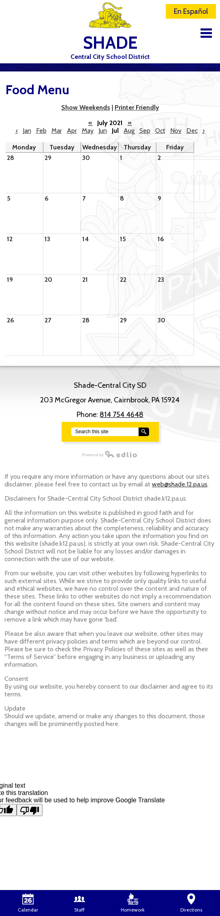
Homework (133, 903)
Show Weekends (85, 107)
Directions (191, 903)
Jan (27, 130)
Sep (144, 130)
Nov (176, 130)
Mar (56, 130)
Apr (72, 130)
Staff (79, 903)
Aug (129, 130)
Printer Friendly (137, 107)
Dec (192, 130)
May (88, 130)
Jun (102, 130)
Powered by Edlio (69, 454)
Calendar (28, 903)
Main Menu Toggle (206, 33)
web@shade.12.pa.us (179, 484)
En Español (191, 11)
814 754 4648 (121, 414)
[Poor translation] (30, 810)
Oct (160, 130)
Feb (41, 130)
